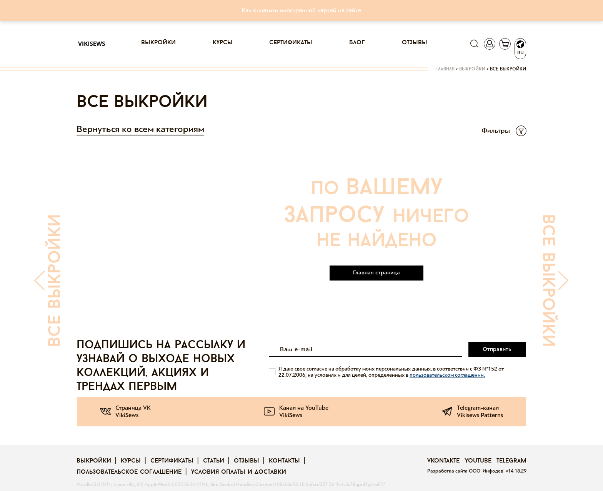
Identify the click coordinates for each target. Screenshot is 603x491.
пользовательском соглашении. (447, 375)
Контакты (284, 461)
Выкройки (158, 43)
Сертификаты (290, 43)
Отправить (497, 349)
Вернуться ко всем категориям (140, 129)
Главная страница (376, 272)
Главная (445, 69)
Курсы (223, 43)
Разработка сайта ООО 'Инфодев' (466, 471)
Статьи (213, 461)
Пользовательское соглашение (129, 472)
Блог (357, 43)
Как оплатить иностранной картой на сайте (301, 10)
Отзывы (414, 43)
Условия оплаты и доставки (238, 472)
